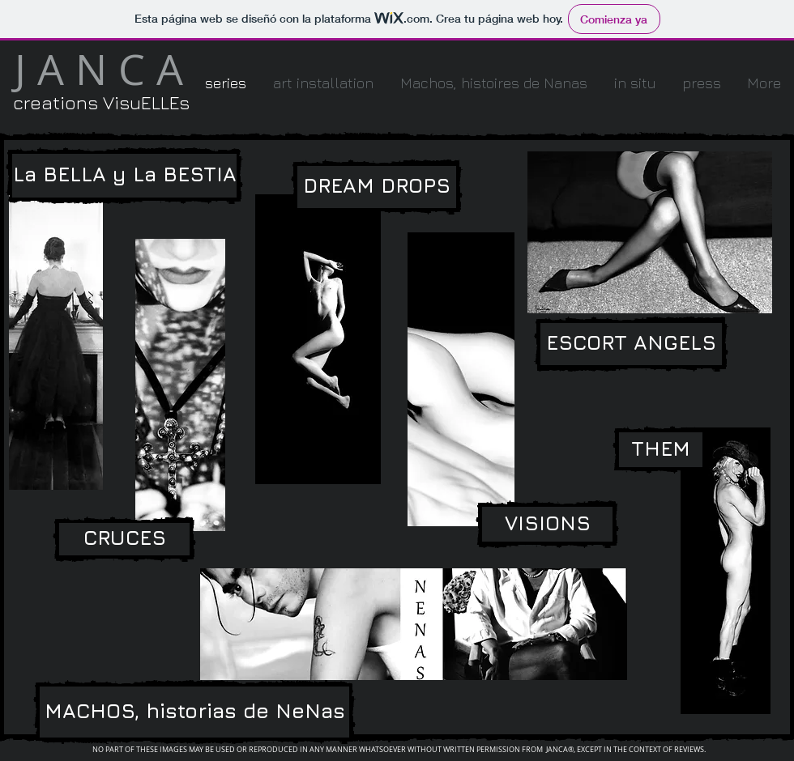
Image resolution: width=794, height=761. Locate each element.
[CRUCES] (124, 539)
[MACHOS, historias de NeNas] (194, 712)
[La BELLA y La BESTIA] (124, 176)
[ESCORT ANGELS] (631, 344)
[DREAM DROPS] (376, 187)
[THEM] (660, 449)
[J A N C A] (98, 70)
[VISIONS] (547, 524)
